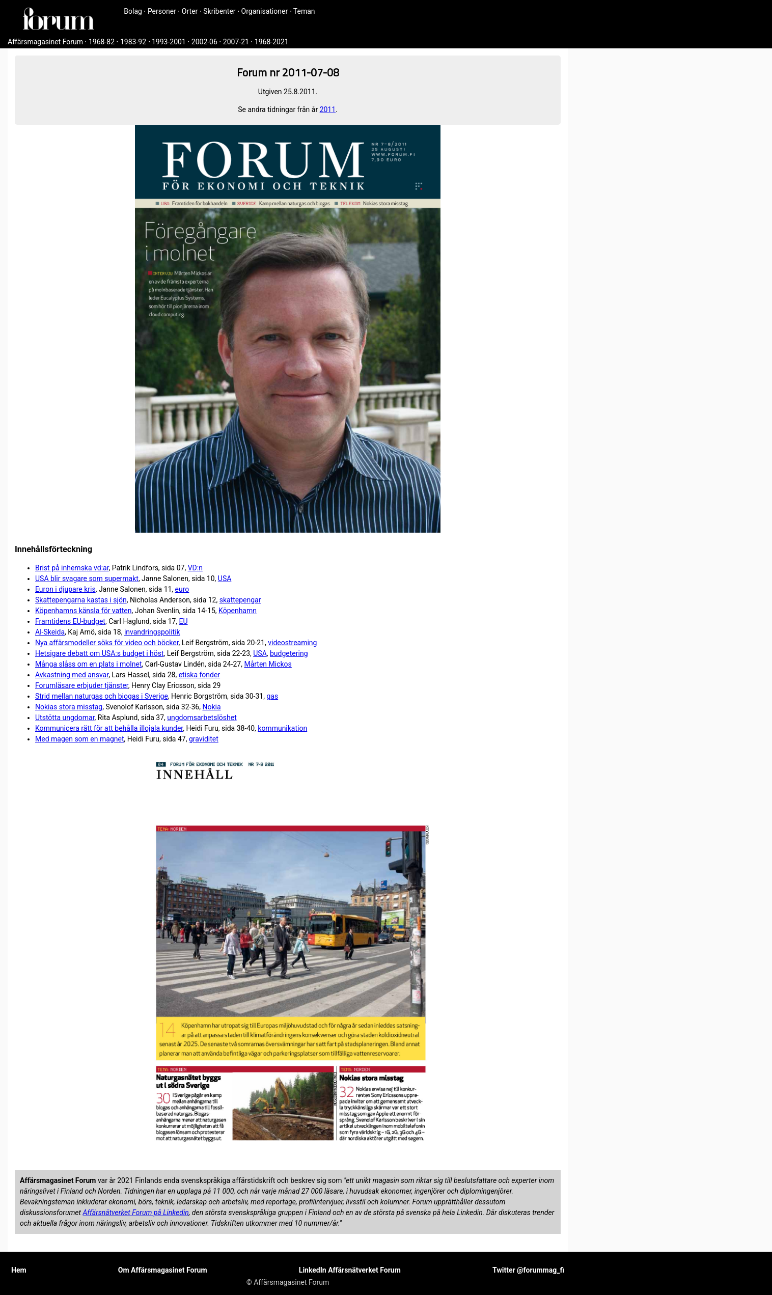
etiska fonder (199, 675)
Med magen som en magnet (79, 739)
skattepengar (240, 600)
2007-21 (236, 42)
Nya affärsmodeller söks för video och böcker (107, 643)
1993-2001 (169, 42)
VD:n (195, 568)
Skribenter (219, 11)
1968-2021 (272, 42)
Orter (190, 11)
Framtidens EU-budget (70, 621)
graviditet (203, 739)
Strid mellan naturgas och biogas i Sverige (101, 696)
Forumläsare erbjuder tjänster (81, 685)
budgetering (289, 653)
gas (272, 696)
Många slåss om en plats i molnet (88, 664)
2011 (328, 109)
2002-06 (204, 42)
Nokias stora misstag (68, 707)
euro (182, 589)
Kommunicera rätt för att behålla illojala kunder (109, 728)
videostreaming (292, 643)
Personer (162, 11)
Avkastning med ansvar (71, 675)
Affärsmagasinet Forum (45, 42)
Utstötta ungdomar (65, 717)
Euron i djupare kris (65, 589)
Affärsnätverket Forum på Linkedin (135, 1212)
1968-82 (102, 42)
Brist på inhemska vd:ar (72, 568)
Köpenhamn (237, 611)
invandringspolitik (152, 632)
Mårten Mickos (267, 664)
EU (183, 621)
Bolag (133, 11)
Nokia (211, 707)
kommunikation (282, 728)
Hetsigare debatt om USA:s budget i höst (99, 653)
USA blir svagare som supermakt (87, 578)
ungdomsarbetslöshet (201, 717)
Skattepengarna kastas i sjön (81, 600)
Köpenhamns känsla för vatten (83, 611)
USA (225, 578)
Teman (304, 11)
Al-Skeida (50, 632)
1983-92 (133, 42)
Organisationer (264, 11)
